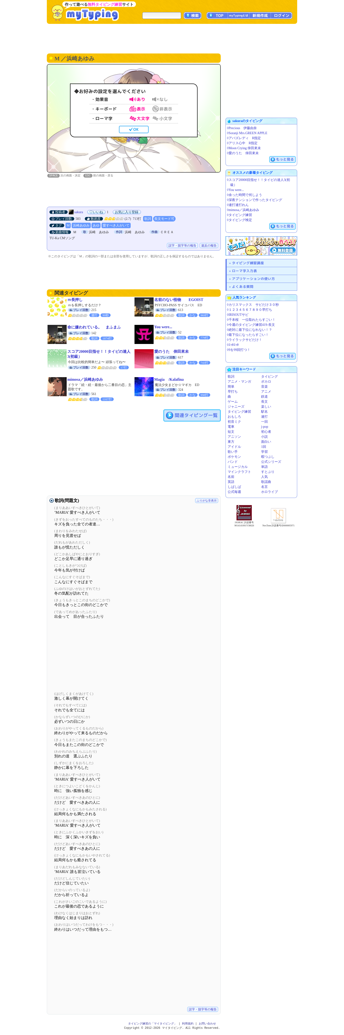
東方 (231, 442)
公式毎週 (234, 492)
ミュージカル (238, 467)
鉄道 (264, 396)
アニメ (266, 391)
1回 (263, 447)
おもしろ (234, 416)
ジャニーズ (236, 406)
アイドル (234, 447)
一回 (264, 421)
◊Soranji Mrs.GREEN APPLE (247, 133)
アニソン (234, 436)
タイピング (269, 376)
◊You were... (235, 190)
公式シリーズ (271, 462)
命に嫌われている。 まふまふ (94, 327)
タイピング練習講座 (248, 262)
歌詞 (147, 219)
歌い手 (233, 452)
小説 (264, 436)
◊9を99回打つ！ (238, 350)
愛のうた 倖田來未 (171, 352)
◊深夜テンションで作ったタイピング (254, 200)
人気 (264, 477)
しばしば (234, 487)
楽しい (266, 406)
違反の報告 (209, 246)
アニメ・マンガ (239, 381)
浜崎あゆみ (81, 225)
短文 (231, 431)
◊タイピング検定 (239, 220)
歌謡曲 (266, 482)
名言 (264, 487)
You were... (163, 327)
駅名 (264, 411)
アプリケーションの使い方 (253, 278)
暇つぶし (267, 457)
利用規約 (188, 1024)
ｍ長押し (75, 300)
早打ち (233, 391)
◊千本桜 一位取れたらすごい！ (251, 320)
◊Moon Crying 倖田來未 (244, 148)
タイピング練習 (239, 411)
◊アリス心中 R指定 (242, 143)
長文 (264, 401)
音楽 (264, 386)
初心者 (266, 431)
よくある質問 (242, 286)
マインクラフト (239, 472)
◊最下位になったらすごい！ (248, 335)
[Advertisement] (172, 38)
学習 (264, 452)
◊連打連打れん (238, 205)
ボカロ (266, 381)
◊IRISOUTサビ (237, 315)
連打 (264, 416)
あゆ (96, 225)
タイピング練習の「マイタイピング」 (152, 1024)
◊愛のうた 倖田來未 (243, 153)
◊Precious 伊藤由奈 (242, 128)
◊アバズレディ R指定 (244, 138)
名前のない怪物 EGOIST (178, 300)
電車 (231, 426)
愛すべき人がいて (116, 225)
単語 (264, 467)
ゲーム (233, 401)
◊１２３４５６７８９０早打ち (249, 310)
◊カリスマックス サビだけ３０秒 (253, 304)
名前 (231, 477)
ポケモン (234, 457)
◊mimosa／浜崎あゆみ (243, 210)
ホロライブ (269, 492)
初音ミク (234, 421)
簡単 (231, 386)
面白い (266, 442)
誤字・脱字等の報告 (182, 246)
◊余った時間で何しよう (244, 195)
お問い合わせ (207, 1024)
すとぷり (267, 472)
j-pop (264, 426)
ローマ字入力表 (244, 270)
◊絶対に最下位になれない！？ (249, 330)
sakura (78, 212)
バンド (233, 462)
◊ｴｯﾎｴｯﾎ (233, 345)
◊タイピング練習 (239, 215)
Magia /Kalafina (169, 380)
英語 (231, 482)
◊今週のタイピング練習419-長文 (251, 325)
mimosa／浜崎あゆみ (85, 380)
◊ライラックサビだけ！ (244, 340)
